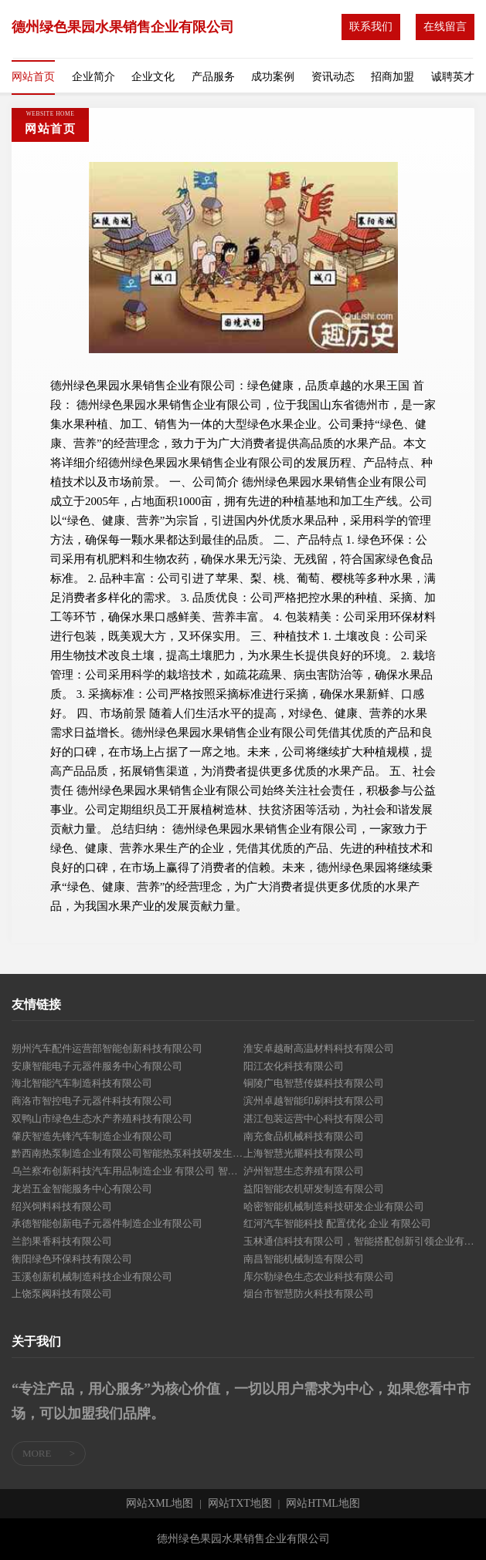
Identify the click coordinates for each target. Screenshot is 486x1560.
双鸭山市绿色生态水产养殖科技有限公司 (102, 1118)
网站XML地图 (159, 1503)
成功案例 (272, 77)
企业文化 (153, 77)
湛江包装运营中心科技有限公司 (313, 1118)
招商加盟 (392, 77)
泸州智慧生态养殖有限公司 (303, 1171)
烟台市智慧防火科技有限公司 (308, 1293)
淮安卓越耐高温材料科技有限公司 (318, 1048)
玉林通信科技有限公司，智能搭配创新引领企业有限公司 (359, 1241)
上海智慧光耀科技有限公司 (303, 1153)
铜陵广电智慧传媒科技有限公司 (313, 1083)
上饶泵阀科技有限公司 (62, 1293)
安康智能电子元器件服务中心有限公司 (97, 1066)
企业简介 (93, 77)
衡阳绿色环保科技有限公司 (72, 1259)
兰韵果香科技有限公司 (62, 1241)
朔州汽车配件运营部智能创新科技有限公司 (107, 1048)
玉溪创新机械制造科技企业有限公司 (92, 1276)
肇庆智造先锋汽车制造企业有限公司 (92, 1136)
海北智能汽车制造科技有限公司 (82, 1083)
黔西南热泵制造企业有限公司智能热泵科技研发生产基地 (127, 1153)
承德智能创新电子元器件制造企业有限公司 (107, 1223)
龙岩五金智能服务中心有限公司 (82, 1188)
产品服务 (213, 77)
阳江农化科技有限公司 (293, 1066)
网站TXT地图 (240, 1503)
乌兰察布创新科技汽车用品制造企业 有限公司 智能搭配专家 (127, 1171)
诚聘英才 (452, 77)
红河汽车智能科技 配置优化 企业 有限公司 (337, 1223)
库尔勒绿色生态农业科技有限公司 (318, 1276)
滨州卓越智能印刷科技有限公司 (313, 1101)
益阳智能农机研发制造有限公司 (313, 1188)
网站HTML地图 (323, 1503)
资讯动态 (333, 77)
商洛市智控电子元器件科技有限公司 (92, 1101)
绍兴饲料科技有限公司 (62, 1206)
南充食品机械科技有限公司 (303, 1136)
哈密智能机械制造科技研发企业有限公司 (333, 1206)
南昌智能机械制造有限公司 (303, 1259)
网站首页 (33, 77)
